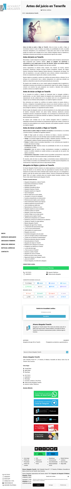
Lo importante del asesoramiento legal (33, 226)
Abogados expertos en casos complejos (34, 209)
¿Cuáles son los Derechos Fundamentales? (35, 237)
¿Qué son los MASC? (29, 259)
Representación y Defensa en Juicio (33, 207)
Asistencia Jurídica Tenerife (31, 252)
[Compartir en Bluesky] (51, 286)
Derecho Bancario (47, 71)
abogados (55, 83)
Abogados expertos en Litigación (32, 191)
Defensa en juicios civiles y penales (33, 255)
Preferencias (63, 485)
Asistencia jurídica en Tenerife (31, 210)
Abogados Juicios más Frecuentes (32, 212)
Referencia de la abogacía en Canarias (33, 244)
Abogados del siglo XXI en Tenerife (33, 225)
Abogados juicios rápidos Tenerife (32, 216)
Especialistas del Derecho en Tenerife (33, 183)
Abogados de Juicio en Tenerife (32, 253)
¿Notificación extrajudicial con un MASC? (34, 217)
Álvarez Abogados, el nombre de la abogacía (35, 260)
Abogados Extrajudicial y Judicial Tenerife (34, 182)
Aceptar (38, 485)
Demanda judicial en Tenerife (31, 241)
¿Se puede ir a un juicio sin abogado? (33, 196)
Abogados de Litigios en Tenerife (32, 243)
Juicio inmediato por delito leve (32, 205)
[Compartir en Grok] (28, 297)
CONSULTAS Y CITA (8, 481)
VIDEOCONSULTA (7, 483)
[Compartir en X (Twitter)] (28, 283)
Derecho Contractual (28, 71)
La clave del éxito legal (30, 248)
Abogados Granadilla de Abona (32, 187)
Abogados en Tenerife (38, 327)
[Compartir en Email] (40, 286)
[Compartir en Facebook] (51, 283)
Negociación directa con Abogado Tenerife (34, 257)
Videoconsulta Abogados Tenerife (41, 177)
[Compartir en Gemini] (63, 293)
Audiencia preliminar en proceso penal (33, 203)
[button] (68, 476)
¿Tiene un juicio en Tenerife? (31, 250)
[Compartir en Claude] (28, 293)
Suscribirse (46, 316)
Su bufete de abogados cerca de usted (33, 234)
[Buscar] (67, 352)
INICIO (23, 13)
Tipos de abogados (29, 192)
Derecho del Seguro (63, 69)
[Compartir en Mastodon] (63, 286)
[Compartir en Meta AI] (63, 297)
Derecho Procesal (41, 69)
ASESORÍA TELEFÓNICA (9, 485)
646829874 (6, 476)
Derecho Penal (40, 67)
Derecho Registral (38, 71)
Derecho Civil (48, 67)
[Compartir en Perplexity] (40, 297)
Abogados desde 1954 (30, 185)
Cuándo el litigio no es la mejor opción (33, 214)
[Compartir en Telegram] (63, 283)
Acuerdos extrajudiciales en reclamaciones (34, 198)
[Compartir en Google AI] (51, 293)
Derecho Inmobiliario (52, 69)
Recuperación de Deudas (60, 71)
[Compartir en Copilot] (51, 297)
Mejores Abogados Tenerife (31, 223)
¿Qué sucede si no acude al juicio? (32, 230)
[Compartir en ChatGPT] (40, 293)
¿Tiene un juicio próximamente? (32, 228)
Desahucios (33, 69)
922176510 (6, 474)
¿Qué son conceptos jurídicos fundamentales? (35, 235)
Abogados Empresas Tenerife (31, 189)
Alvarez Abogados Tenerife (31, 168)
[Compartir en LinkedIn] (40, 283)
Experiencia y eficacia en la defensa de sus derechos (37, 219)
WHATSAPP (6, 478)
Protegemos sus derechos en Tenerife (33, 246)
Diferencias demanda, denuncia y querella (34, 239)
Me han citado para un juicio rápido (33, 194)
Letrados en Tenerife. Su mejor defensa (34, 221)
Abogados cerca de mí (29, 232)
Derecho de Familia (58, 67)
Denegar (51, 485)
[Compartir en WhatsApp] (28, 286)
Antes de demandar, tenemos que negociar (34, 201)
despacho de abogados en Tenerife (43, 60)
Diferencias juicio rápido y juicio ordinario (34, 200)
